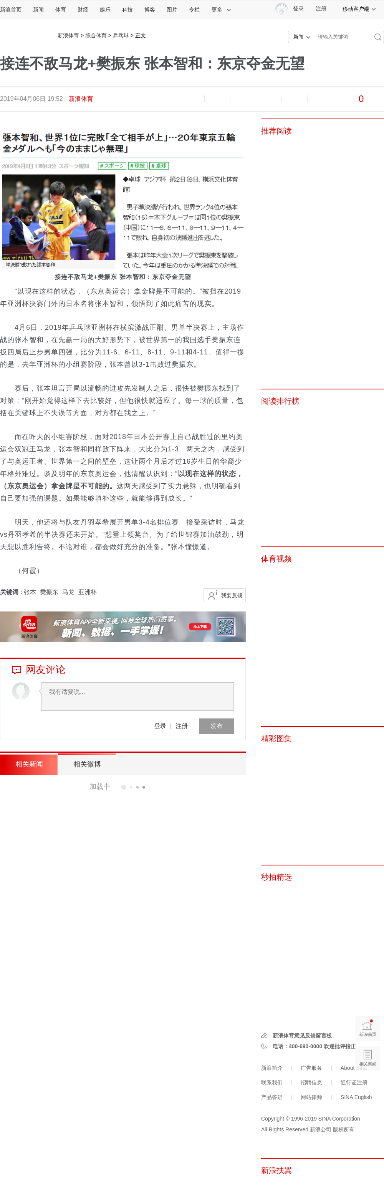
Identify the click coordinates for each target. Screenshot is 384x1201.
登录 (160, 726)
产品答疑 (272, 1097)
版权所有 (343, 1129)
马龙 (68, 592)
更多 (222, 10)
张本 (30, 592)
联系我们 (272, 1082)
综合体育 (96, 35)
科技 (127, 10)
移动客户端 (359, 9)
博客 (149, 10)
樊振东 (49, 592)
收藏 (243, 99)
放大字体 (217, 99)
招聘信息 (311, 1082)
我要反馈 (232, 595)
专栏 (194, 10)
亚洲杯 (87, 592)
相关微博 (86, 764)
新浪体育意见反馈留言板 (302, 1035)
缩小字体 (191, 99)
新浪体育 (68, 35)
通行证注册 (354, 1082)
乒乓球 (121, 35)
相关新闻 (29, 764)
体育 (60, 10)
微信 (294, 99)
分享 (320, 99)
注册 (321, 9)
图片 (172, 10)
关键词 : (12, 592)
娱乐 (105, 10)
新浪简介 (272, 1068)
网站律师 (311, 1097)
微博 (268, 99)
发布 (216, 726)
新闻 (38, 10)
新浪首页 (11, 10)
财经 (83, 10)
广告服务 (311, 1068)
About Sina (354, 1068)
